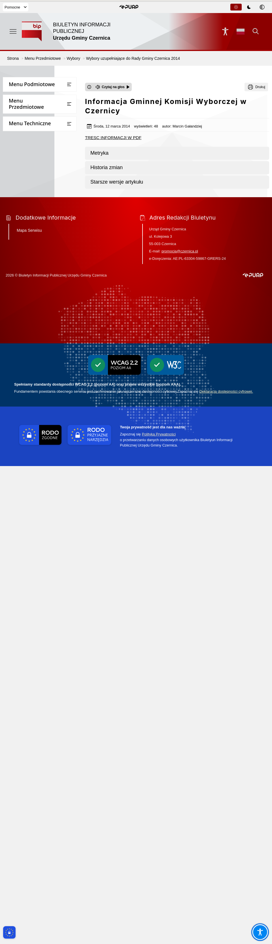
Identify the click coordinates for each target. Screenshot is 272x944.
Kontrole (14, 262)
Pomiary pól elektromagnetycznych (39, 590)
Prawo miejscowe (22, 218)
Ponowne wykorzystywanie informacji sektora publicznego (35, 484)
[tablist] (249, 7)
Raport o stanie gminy (27, 240)
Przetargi (14, 152)
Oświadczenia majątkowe (30, 296)
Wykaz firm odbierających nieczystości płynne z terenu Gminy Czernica (39, 562)
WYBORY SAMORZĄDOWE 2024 (41, 399)
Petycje (13, 251)
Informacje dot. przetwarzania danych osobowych (34, 500)
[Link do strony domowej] (71, 31)
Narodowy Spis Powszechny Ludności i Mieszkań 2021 (32, 413)
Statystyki (15, 438)
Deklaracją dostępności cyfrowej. (226, 869)
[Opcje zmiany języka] (240, 31)
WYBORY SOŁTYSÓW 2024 (36, 350)
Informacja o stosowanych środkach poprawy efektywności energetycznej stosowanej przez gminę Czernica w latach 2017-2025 (39, 635)
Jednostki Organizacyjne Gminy (35, 207)
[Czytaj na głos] (113, 87)
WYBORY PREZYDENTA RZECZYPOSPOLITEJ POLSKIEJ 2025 (39, 334)
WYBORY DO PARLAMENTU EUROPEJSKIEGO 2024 (37, 385)
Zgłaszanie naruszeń (25, 579)
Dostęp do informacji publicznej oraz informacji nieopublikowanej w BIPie (39, 465)
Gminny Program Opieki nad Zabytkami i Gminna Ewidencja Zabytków (35, 541)
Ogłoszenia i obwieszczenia (31, 273)
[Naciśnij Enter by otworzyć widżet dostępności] (225, 31)
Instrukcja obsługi (23, 449)
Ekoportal (15, 307)
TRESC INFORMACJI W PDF (113, 137)
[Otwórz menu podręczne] (13, 31)
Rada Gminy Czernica (26, 108)
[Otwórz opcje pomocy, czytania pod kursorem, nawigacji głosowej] (259, 931)
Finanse (13, 141)
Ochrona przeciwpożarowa (31, 525)
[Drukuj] (256, 87)
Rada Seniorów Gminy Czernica (35, 119)
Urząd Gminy (18, 96)
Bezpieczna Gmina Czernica (32, 196)
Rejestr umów (19, 426)
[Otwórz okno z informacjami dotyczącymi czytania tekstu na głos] (89, 87)
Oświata (13, 229)
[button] (129, 7)
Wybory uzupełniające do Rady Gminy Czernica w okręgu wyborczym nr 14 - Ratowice (40, 367)
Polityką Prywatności (159, 912)
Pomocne (16, 7)
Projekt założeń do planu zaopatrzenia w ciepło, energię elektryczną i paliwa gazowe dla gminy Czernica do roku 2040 (35, 608)
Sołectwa (14, 130)
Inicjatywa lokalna (23, 513)
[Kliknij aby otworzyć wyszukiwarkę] (256, 31)
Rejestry (13, 284)
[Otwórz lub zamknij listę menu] (69, 84)
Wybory (13, 318)
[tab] (236, 7)
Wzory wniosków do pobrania (34, 163)
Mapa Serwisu (29, 708)
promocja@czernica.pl (180, 729)
